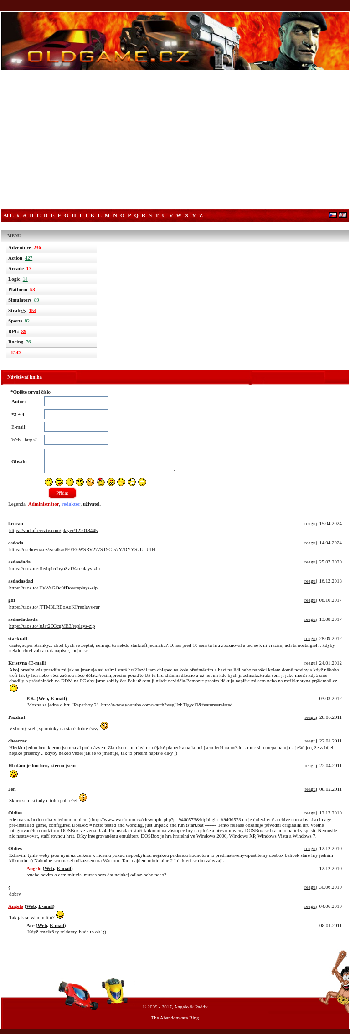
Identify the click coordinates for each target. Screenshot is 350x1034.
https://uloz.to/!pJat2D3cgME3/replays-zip (52, 626)
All (8, 215)
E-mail (37, 662)
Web (43, 698)
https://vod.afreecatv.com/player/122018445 (53, 530)
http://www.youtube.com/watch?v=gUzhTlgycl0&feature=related (166, 704)
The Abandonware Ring (175, 1017)
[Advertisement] (175, 140)
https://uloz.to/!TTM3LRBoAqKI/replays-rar (54, 606)
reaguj (310, 523)
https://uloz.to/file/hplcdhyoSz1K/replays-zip (54, 568)
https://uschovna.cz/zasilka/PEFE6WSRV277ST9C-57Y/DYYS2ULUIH (82, 549)
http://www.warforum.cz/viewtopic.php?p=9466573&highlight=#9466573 (166, 819)
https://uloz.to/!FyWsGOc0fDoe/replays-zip (53, 587)
